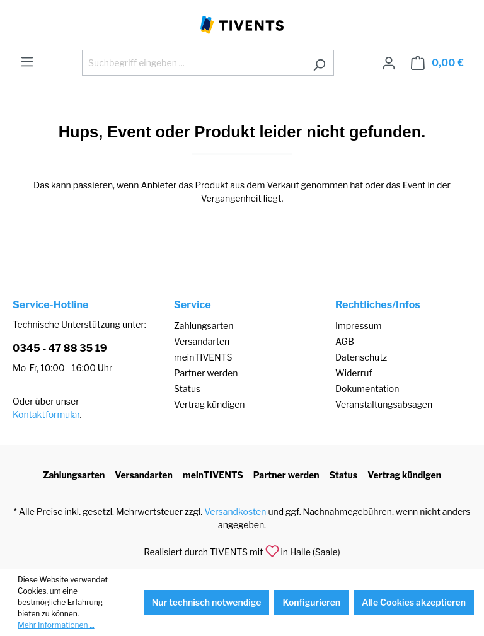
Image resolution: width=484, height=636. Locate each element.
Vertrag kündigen (209, 404)
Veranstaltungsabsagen (383, 404)
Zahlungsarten (203, 325)
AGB (344, 341)
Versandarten (201, 341)
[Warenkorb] (437, 63)
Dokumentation (367, 388)
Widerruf (353, 372)
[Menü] (27, 62)
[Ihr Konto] (388, 63)
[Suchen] (319, 63)
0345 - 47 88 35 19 (60, 348)
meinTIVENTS (203, 357)
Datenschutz (361, 357)
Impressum (358, 325)
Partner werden (206, 372)
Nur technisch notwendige (207, 602)
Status (187, 388)
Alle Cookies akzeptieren (414, 602)
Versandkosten (235, 511)
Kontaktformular (46, 414)
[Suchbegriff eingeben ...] (193, 63)
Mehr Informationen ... (56, 625)
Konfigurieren (311, 602)
